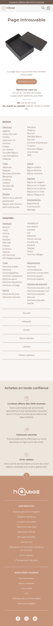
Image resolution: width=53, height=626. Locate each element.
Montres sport (10, 279)
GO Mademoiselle (12, 258)
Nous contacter (26, 583)
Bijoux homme (35, 173)
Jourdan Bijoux (10, 152)
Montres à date (10, 266)
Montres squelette (12, 282)
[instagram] (26, 620)
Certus (6, 233)
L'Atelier (26, 346)
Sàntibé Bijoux (34, 136)
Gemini (6, 143)
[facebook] (18, 620)
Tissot (30, 251)
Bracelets (7, 176)
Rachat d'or (26, 542)
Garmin (6, 252)
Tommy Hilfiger (35, 149)
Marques (26, 321)
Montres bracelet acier (38, 288)
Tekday (31, 248)
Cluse (5, 236)
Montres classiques (12, 276)
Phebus (31, 130)
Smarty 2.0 (32, 242)
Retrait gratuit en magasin (26, 512)
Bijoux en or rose (35, 191)
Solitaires (7, 189)
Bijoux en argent (35, 182)
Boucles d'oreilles (11, 173)
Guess (6, 146)
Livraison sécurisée (26, 522)
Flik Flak (7, 242)
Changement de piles (26, 560)
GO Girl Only (9, 255)
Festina (6, 239)
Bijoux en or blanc (36, 185)
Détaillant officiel (26, 532)
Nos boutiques (26, 578)
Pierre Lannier (34, 239)
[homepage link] (11, 8)
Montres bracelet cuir (38, 291)
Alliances (7, 167)
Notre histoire (26, 338)
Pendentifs (8, 186)
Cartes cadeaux (27, 355)
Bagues (6, 170)
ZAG (29, 155)
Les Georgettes (10, 156)
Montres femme (11, 294)
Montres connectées (38, 273)
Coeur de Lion (10, 134)
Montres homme (11, 297)
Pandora (31, 127)
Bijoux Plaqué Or (35, 194)
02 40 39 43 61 (29, 103)
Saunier (31, 139)
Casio (5, 230)
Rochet (31, 133)
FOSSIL (6, 137)
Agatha (6, 131)
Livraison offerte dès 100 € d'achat (26, 2)
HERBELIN (32, 223)
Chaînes (7, 179)
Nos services (26, 506)
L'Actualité (26, 588)
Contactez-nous (26, 81)
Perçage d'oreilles (26, 537)
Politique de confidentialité (26, 598)
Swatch (31, 245)
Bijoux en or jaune (36, 188)
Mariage (31, 209)
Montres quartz (35, 276)
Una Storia (32, 152)
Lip (28, 233)
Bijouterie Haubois (26, 572)
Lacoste (31, 229)
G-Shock (7, 249)
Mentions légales (26, 603)
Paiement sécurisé (26, 527)
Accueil (26, 313)
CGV (26, 593)
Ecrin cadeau (26, 555)
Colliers (6, 183)
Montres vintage (11, 285)
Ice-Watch (8, 149)
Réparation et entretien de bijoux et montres (26, 548)
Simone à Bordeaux (37, 142)
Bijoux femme (34, 170)
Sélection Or (9, 140)
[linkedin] (35, 620)
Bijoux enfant (34, 167)
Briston (6, 227)
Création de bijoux (26, 517)
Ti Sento (31, 146)
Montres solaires (35, 279)
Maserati (7, 159)
